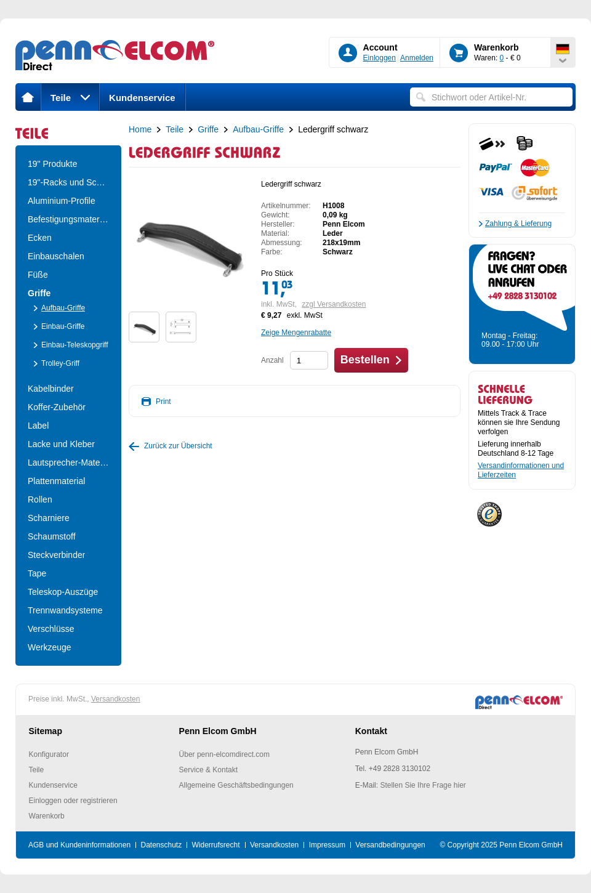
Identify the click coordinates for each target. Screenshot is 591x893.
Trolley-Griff (60, 363)
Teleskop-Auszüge (63, 592)
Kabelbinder (51, 389)
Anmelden (416, 58)
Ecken (40, 238)
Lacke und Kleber (61, 444)
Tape (37, 573)
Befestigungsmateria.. (68, 219)
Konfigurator (49, 754)
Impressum (327, 845)
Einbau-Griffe (62, 326)
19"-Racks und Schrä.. (68, 182)
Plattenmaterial (56, 481)
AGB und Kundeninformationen (79, 845)
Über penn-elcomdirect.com (224, 754)
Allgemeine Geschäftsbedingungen (236, 785)
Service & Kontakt (208, 770)
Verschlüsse (51, 629)
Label (38, 425)
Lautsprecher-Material (68, 462)
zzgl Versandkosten (334, 304)
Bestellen (365, 360)
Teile (70, 97)
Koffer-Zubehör (57, 407)
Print (163, 401)
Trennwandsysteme (65, 610)
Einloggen (379, 58)
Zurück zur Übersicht (178, 446)
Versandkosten (115, 699)
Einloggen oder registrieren (73, 800)
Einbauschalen (56, 256)
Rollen (40, 499)
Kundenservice (142, 97)
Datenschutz (161, 845)
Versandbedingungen (390, 845)
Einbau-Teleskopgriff (74, 345)
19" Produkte (52, 164)
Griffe (39, 293)
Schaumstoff (52, 536)
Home (140, 129)
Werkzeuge (49, 647)
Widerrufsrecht (216, 845)
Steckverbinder (56, 555)
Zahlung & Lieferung (518, 223)
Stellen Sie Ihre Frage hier (422, 785)
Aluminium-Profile (61, 201)
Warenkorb (47, 816)
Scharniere (49, 518)
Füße (38, 275)
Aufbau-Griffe (63, 308)
